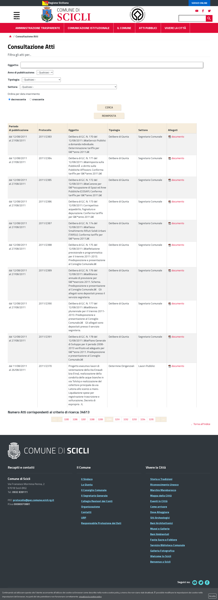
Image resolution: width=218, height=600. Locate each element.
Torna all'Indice (201, 424)
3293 (134, 419)
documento (178, 137)
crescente (38, 99)
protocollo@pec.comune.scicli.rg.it (33, 500)
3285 (66, 419)
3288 (92, 419)
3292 (125, 419)
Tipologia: (14, 80)
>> (163, 419)
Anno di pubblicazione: (21, 72)
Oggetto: (13, 65)
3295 (151, 419)
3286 (75, 419)
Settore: (13, 87)
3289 (100, 419)
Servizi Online (199, 3)
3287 (83, 419)
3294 (142, 419)
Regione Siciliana (58, 3)
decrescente (18, 99)
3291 (117, 419)
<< (54, 419)
